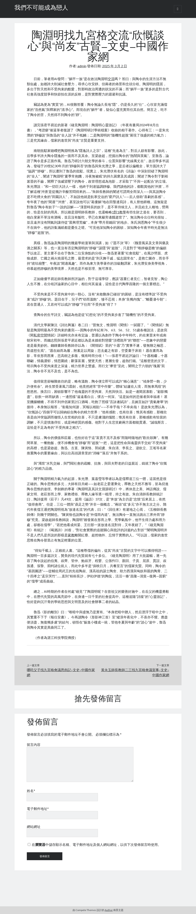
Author (109, 910)
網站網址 (33, 827)
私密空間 (40, 335)
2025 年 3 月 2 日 (114, 66)
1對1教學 (119, 212)
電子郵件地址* (38, 809)
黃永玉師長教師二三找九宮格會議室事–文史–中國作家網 (135, 672)
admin (81, 66)
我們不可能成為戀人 (41, 8)
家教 (71, 535)
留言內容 (33, 744)
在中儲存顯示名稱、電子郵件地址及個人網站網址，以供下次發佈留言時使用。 (96, 844)
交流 (111, 79)
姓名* (31, 791)
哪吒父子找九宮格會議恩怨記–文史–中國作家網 (61, 672)
